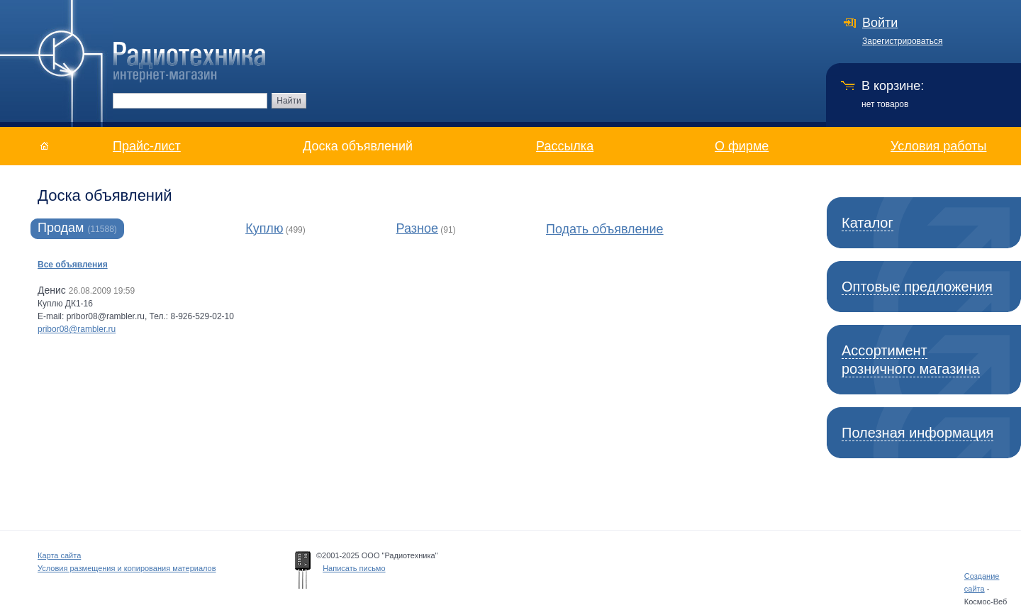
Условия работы (938, 146)
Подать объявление (605, 229)
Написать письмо (354, 568)
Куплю (264, 228)
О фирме (742, 146)
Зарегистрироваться (902, 41)
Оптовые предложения (917, 286)
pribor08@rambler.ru (77, 329)
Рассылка (564, 146)
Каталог (867, 223)
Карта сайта (59, 555)
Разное (417, 228)
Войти (880, 23)
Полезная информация (917, 433)
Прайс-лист (147, 146)
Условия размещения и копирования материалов (127, 568)
